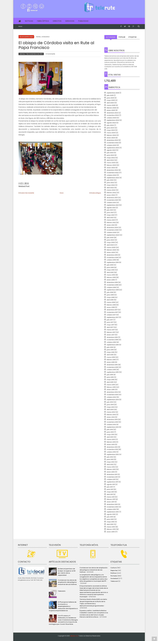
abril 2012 (110, 464)
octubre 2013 (111, 424)
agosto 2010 (111, 514)
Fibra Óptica (43, 21)
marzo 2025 (111, 105)
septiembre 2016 (113, 345)
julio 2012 (110, 457)
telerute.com (74, 636)
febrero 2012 (111, 469)
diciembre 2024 (112, 113)
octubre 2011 (111, 479)
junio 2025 (110, 98)
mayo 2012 (110, 462)
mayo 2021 (110, 215)
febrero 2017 (111, 332)
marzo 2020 (111, 247)
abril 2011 (110, 494)
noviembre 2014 (112, 395)
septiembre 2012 (113, 454)
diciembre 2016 (112, 337)
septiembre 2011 (112, 482)
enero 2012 (111, 472)
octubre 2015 (111, 370)
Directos (57, 21)
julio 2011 (110, 487)
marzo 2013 (111, 439)
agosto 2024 (111, 123)
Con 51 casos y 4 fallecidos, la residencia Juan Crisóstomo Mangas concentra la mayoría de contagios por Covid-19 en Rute (63, 620)
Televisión (61, 591)
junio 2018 (110, 295)
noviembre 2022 (113, 173)
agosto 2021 (111, 208)
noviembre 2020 (113, 230)
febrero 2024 (111, 135)
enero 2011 (110, 502)
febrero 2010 (111, 529)
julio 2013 (110, 429)
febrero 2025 (111, 108)
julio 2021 (110, 210)
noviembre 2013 (112, 422)
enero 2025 (111, 110)
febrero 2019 (111, 277)
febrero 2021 (111, 222)
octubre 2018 (111, 287)
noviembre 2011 (112, 477)
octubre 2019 (111, 260)
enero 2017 (110, 335)
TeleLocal (114, 581)
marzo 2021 (111, 220)
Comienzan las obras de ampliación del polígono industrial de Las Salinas (67, 582)
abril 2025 (110, 103)
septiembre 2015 (113, 372)
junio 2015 (110, 377)
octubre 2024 (111, 118)
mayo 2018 (110, 297)
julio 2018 (110, 292)
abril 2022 (110, 188)
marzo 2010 (111, 527)
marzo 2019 (111, 275)
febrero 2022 (111, 193)
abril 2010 (110, 524)
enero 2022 (111, 195)
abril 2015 (110, 382)
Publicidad (83, 21)
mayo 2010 (110, 522)
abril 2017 (110, 327)
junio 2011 (110, 489)
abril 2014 (110, 409)
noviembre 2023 (113, 143)
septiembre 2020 (113, 235)
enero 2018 (111, 307)
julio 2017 (110, 320)
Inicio (20, 26)
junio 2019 (110, 267)
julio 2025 (110, 95)
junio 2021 (110, 212)
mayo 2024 (111, 130)
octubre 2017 (111, 315)
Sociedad (114, 578)
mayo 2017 (110, 325)
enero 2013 (111, 444)
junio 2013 (110, 432)
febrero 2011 (111, 499)
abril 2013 (110, 437)
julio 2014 (110, 402)
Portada (114, 576)
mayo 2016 (110, 352)
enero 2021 (111, 225)
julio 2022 (110, 180)
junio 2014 (110, 405)
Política (113, 573)
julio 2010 (110, 517)
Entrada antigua (95, 193)
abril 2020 (110, 245)
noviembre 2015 (112, 367)
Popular (122, 37)
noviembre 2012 (112, 449)
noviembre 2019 (112, 257)
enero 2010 (111, 532)
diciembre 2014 (112, 392)
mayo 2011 (110, 492)
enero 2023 (111, 168)
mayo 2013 (110, 434)
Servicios (69, 21)
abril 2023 (110, 160)
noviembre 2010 (112, 507)
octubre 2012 (111, 452)
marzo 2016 (111, 357)
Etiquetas (133, 37)
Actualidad (110, 37)
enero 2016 (111, 362)
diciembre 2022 (112, 170)
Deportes (114, 570)
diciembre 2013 (112, 419)
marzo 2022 (111, 190)
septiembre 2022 (113, 178)
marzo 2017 (111, 330)
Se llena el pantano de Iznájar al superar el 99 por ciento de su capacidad (66, 572)
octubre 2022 (111, 175)
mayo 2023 (111, 158)
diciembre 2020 (112, 227)
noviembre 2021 (112, 200)
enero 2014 (111, 417)
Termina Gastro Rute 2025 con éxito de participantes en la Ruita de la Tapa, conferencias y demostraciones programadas (93, 602)
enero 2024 (111, 138)
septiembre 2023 (113, 148)
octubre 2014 (111, 397)
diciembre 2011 (112, 474)
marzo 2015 (111, 385)
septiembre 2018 (113, 290)
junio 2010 (110, 519)
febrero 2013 (111, 442)
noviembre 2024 (113, 115)
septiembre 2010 (113, 512)
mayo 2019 (110, 270)
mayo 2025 (111, 100)
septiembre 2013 (113, 427)
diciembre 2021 (112, 198)
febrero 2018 (111, 305)
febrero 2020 (111, 250)
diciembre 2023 (112, 140)
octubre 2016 (111, 342)
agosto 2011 (111, 484)
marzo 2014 (111, 412)
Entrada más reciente (26, 193)
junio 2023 (110, 155)
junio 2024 (110, 128)
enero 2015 (111, 390)
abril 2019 (110, 272)
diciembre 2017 (112, 310)
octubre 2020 (111, 232)
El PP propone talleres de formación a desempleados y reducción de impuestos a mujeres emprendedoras (63, 606)
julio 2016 (110, 347)
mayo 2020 (111, 242)
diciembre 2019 (112, 255)
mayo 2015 (110, 380)
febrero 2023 (111, 165)
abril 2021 (110, 218)
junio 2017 (110, 322)
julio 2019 (110, 265)
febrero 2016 (111, 360)
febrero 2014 (111, 415)
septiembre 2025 (113, 93)
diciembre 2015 (112, 365)
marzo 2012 (111, 467)
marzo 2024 (111, 133)
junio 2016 (110, 350)
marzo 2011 (110, 497)
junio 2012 (110, 459)
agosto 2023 (111, 150)
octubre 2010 (111, 509)
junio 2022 (110, 183)
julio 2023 (110, 153)
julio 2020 (110, 237)
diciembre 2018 (112, 282)
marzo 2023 (111, 163)
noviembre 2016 (112, 340)
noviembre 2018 (112, 285)
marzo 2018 (111, 302)
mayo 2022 (111, 185)
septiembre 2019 (113, 262)
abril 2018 (110, 300)
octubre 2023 (111, 145)
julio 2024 (110, 125)
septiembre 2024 (113, 120)
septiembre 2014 (113, 400)
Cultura (114, 568)
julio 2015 (110, 375)
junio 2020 (110, 240)
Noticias (29, 21)
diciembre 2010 (112, 504)
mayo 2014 (110, 407)
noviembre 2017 (112, 312)
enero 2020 (111, 252)
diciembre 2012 (112, 447)
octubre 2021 (111, 202)
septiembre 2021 (113, 205)
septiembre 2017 (113, 317)
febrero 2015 (111, 387)
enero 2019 (111, 280)
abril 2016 (110, 355)
